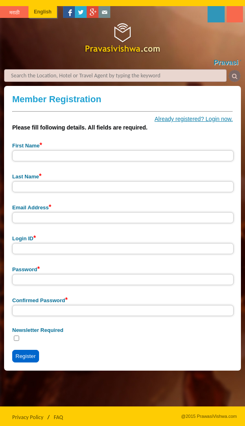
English (42, 12)
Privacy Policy (28, 417)
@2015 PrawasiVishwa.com (209, 416)
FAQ (58, 417)
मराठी (14, 12)
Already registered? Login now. (194, 119)
